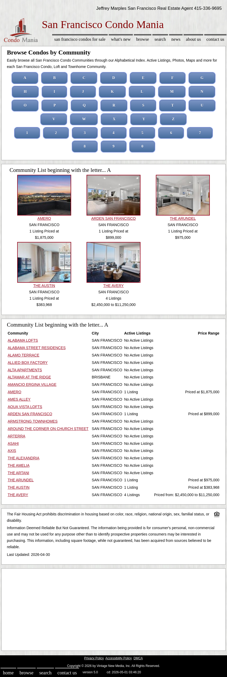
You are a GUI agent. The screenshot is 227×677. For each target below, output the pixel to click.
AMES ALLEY (19, 399)
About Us (193, 39)
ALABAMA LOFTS (23, 340)
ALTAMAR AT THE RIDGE (29, 377)
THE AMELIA (18, 465)
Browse (142, 39)
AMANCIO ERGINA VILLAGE (32, 384)
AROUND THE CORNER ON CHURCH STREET (48, 429)
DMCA (138, 658)
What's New (121, 39)
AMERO (14, 392)
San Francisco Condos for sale (80, 39)
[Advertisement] (113, 608)
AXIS (12, 451)
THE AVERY (18, 495)
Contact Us (215, 39)
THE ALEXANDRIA (23, 458)
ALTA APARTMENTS (25, 370)
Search (160, 39)
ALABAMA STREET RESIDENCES (37, 348)
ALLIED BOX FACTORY (28, 362)
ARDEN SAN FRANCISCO (30, 414)
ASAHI (13, 443)
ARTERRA (16, 436)
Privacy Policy (94, 658)
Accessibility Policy (118, 658)
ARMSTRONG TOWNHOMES (33, 421)
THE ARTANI (18, 473)
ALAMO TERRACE (23, 355)
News (176, 39)
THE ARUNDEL (21, 480)
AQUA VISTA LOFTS (25, 407)
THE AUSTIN (18, 487)
